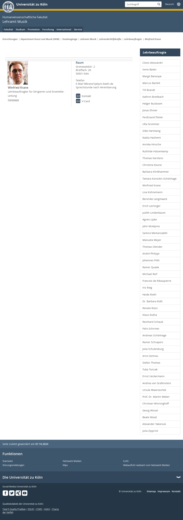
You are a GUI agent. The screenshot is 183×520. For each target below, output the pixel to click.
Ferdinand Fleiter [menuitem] (152, 117)
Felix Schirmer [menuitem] (150, 328)
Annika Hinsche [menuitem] (151, 144)
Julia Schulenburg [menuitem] (153, 349)
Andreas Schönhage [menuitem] (154, 335)
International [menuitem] (63, 29)
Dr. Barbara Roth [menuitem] (152, 301)
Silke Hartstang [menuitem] (151, 130)
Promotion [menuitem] (34, 29)
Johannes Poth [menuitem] (151, 260)
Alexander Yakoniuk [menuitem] (154, 424)
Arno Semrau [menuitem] (150, 356)
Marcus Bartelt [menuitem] (151, 83)
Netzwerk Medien (72, 461)
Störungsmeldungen (13, 465)
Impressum (164, 491)
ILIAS (125, 461)
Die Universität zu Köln (23, 477)
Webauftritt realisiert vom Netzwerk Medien (146, 465)
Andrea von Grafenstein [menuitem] (156, 383)
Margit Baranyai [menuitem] (152, 76)
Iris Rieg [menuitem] (147, 287)
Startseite (8, 461)
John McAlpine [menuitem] (151, 226)
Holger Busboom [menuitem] (152, 103)
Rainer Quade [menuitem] (150, 267)
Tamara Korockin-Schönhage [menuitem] (159, 178)
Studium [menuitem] (20, 29)
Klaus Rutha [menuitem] (149, 315)
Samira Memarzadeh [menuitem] (154, 233)
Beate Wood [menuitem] (149, 417)
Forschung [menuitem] (48, 29)
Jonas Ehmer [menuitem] (149, 110)
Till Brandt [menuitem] (148, 90)
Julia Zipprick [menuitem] (150, 430)
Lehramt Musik (15, 21)
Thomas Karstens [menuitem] (152, 158)
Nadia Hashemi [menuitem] (151, 137)
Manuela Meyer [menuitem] (151, 240)
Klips (65, 465)
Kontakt (176, 491)
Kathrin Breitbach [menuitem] (153, 96)
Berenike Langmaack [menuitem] (154, 199)
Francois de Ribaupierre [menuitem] (156, 280)
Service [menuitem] (78, 29)
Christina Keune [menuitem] (152, 165)
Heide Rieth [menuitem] (149, 294)
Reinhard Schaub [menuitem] (152, 321)
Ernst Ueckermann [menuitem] (153, 376)
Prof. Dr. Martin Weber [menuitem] (156, 396)
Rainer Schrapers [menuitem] (152, 342)
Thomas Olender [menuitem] (152, 246)
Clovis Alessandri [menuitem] (152, 62)
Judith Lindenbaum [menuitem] (153, 212)
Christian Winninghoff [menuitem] (155, 403)
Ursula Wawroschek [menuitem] (154, 390)
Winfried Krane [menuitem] (151, 185)
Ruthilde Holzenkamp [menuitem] (155, 151)
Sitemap (151, 491)
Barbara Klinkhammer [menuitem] (155, 171)
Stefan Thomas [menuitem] (151, 362)
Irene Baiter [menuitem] (149, 69)
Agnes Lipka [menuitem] (149, 219)
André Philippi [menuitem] (151, 253)
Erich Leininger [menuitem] (151, 206)
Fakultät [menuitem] (8, 29)
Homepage (13, 103)
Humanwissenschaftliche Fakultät (25, 17)
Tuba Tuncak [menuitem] (149, 369)
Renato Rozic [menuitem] (150, 308)
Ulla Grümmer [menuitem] (150, 124)
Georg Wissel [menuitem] (150, 410)
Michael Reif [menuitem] (149, 274)
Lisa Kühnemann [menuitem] (152, 192)
